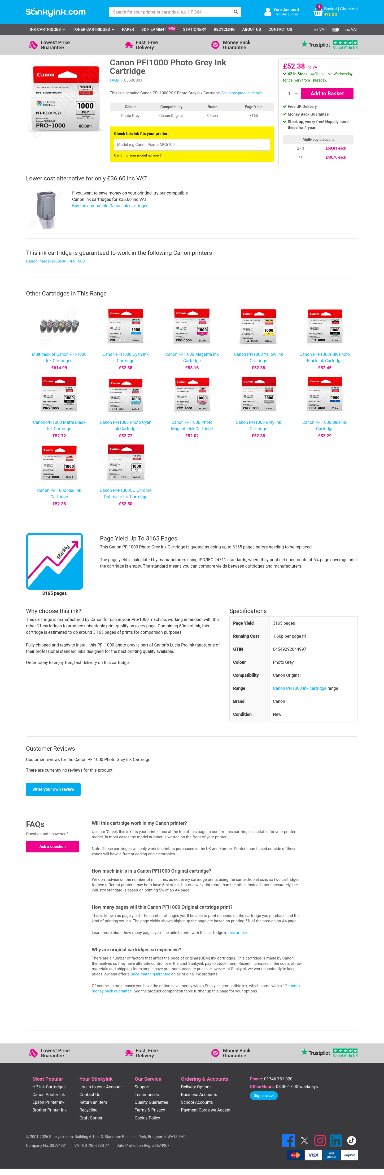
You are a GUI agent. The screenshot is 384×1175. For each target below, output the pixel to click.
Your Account (286, 9)
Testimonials (147, 1094)
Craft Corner (91, 1118)
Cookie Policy (147, 1118)
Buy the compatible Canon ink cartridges (110, 205)
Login (294, 14)
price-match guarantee (150, 974)
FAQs (114, 80)
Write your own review (53, 789)
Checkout (349, 8)
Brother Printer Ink (49, 1110)
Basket (330, 8)
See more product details (242, 93)
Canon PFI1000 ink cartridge (299, 688)
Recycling (224, 29)
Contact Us (280, 29)
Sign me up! (264, 1095)
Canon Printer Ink (48, 1094)
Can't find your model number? (138, 155)
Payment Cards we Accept (206, 1110)
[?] (304, 636)
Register (280, 14)
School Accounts (197, 1102)
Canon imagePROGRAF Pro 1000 (55, 261)
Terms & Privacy (150, 1110)
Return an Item (93, 1102)
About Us (251, 29)
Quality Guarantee (151, 1102)
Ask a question (52, 846)
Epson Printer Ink (48, 1102)
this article (237, 932)
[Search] (236, 12)
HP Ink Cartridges (49, 1086)
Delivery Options (196, 1086)
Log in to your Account (101, 1086)
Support (142, 1086)
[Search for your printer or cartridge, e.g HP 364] (170, 12)
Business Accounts (199, 1094)
